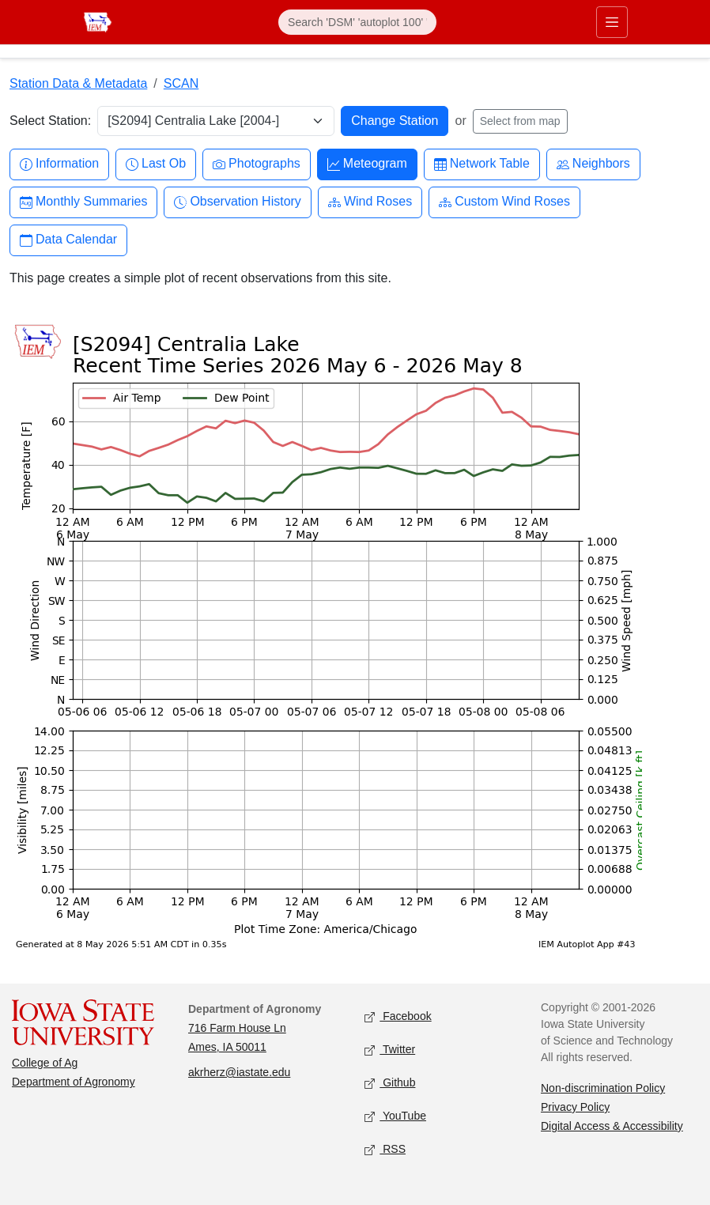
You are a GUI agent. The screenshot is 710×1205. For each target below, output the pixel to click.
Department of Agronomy (73, 1081)
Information (59, 164)
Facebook (398, 1017)
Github (389, 1083)
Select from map (520, 121)
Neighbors (593, 164)
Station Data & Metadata (78, 83)
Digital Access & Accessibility (612, 1126)
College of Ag (44, 1062)
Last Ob (156, 164)
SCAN (181, 83)
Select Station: (50, 120)
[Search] (357, 22)
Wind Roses (370, 202)
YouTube (395, 1116)
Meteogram (367, 164)
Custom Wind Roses (504, 202)
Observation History (237, 202)
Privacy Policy (575, 1107)
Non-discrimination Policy (603, 1088)
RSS (385, 1150)
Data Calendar (68, 240)
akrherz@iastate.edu (239, 1072)
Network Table (482, 164)
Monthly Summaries (83, 202)
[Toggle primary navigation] (612, 22)
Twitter (389, 1050)
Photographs (256, 164)
